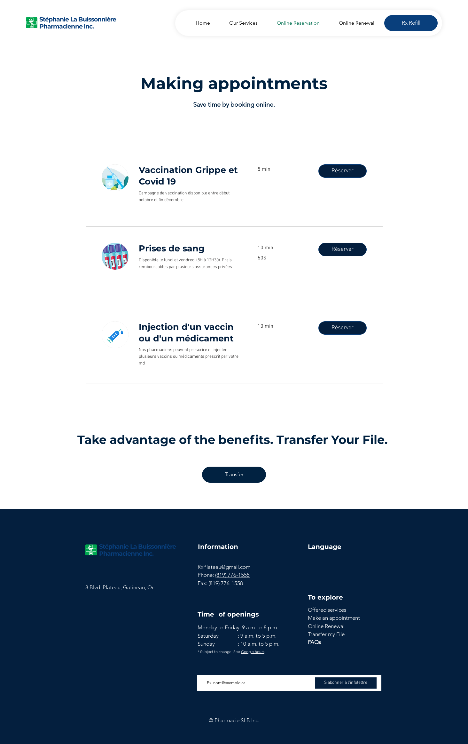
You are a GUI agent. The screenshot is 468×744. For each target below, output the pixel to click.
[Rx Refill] (411, 23)
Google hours (252, 651)
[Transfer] (234, 475)
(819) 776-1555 (232, 575)
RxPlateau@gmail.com (224, 567)
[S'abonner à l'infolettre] (346, 683)
